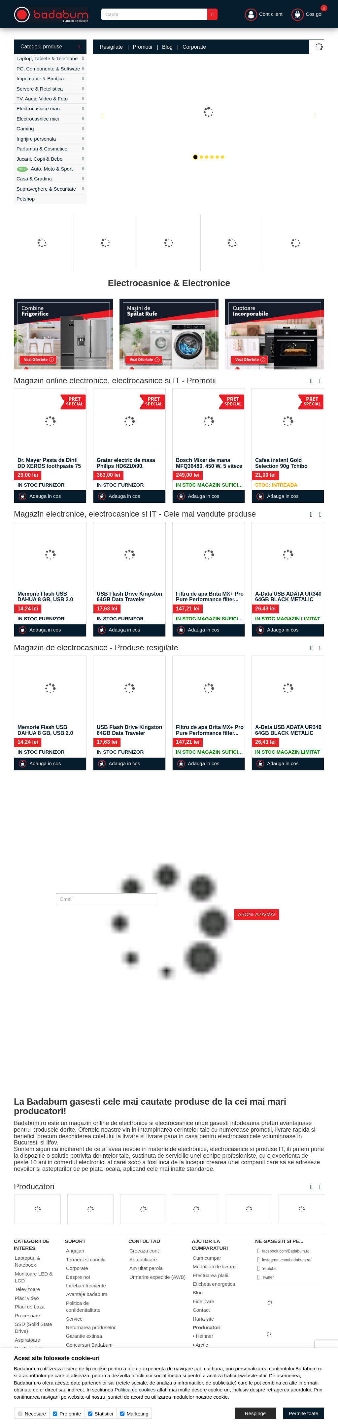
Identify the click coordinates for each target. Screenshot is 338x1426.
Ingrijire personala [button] (50, 139)
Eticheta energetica (214, 1284)
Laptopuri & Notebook (27, 1261)
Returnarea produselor (91, 1327)
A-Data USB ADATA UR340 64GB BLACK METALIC (288, 597)
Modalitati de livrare (214, 1266)
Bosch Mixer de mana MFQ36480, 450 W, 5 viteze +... (209, 465)
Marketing (134, 1413)
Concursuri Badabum (89, 1345)
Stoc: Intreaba (276, 485)
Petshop (26, 199)
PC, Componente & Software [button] (50, 68)
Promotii (142, 47)
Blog (167, 47)
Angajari (75, 1250)
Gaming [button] (50, 128)
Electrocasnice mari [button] (50, 108)
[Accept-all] (303, 1413)
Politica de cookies (135, 1389)
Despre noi (78, 1277)
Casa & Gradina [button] (50, 178)
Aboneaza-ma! (256, 914)
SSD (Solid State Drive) (33, 1327)
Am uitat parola (146, 1268)
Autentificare (143, 1259)
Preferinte (67, 1413)
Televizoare (27, 1289)
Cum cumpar (207, 1258)
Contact (201, 1310)
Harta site (203, 1319)
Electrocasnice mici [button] (50, 118)
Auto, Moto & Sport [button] (50, 169)
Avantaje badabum (86, 1294)
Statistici (100, 1413)
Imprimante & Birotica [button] (50, 78)
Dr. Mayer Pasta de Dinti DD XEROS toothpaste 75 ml (49, 465)
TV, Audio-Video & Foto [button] (50, 98)
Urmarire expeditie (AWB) (157, 1277)
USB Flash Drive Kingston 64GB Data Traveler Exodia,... (129, 599)
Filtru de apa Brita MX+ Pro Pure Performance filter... (210, 597)
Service (74, 1319)
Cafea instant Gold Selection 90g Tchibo (281, 463)
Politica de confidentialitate (83, 1306)
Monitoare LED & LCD (33, 1277)
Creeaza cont (144, 1250)
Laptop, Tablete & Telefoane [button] (50, 58)
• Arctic (200, 1345)
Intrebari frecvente (86, 1285)
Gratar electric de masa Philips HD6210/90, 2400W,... (126, 465)
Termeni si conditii (85, 1259)
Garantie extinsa (84, 1336)
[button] (104, 112)
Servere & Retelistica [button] (50, 89)
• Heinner (203, 1336)
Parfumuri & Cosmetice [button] (50, 148)
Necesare (32, 1413)
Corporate (194, 47)
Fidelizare (203, 1301)
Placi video (27, 1298)
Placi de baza (30, 1306)
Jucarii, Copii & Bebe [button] (50, 159)
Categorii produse (50, 46)
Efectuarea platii (210, 1275)
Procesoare (27, 1315)
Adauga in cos (39, 496)
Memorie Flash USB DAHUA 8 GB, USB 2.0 (45, 597)
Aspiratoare (27, 1340)
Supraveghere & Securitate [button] (50, 189)
